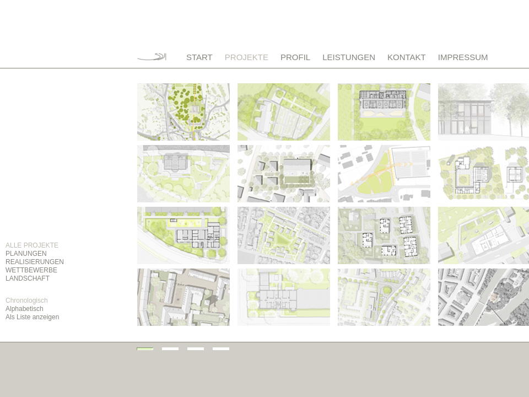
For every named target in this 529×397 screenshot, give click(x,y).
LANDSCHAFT (28, 278)
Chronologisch (27, 300)
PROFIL (295, 57)
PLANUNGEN (26, 253)
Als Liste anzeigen (32, 317)
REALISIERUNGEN (35, 262)
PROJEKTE (246, 57)
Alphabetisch (25, 309)
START (199, 57)
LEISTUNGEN (348, 57)
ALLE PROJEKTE (32, 245)
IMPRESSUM (463, 57)
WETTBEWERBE (31, 270)
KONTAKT (406, 57)
